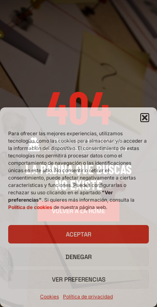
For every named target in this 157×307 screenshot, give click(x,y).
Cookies (49, 296)
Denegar (78, 257)
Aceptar (78, 234)
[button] (145, 118)
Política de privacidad (88, 296)
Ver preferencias (78, 279)
